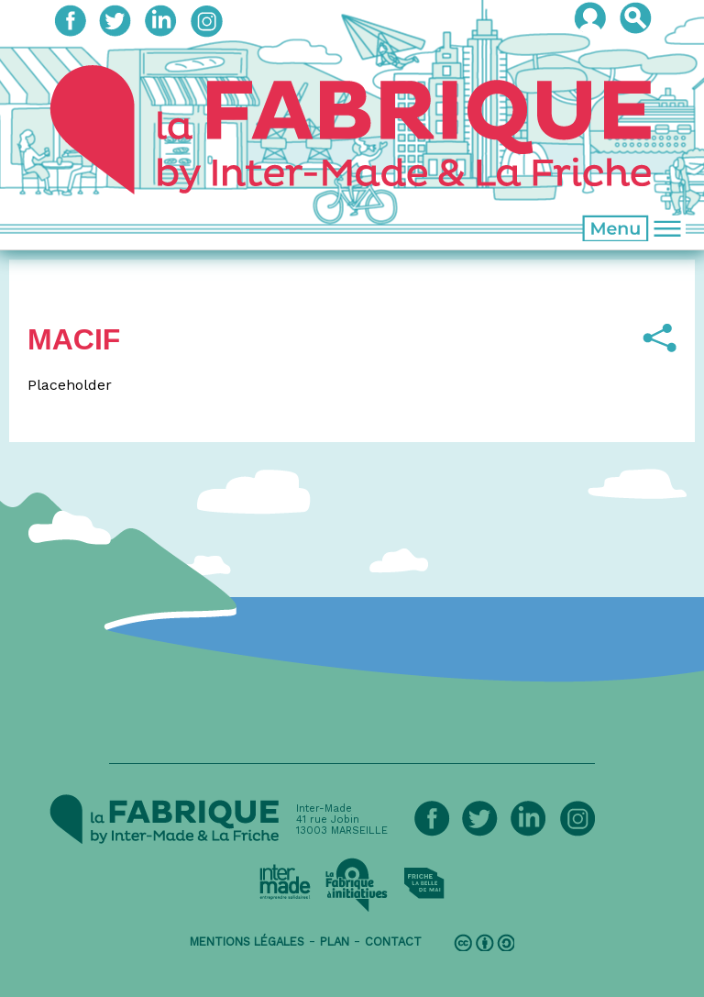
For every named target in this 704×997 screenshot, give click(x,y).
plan (334, 941)
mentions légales (247, 941)
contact (393, 941)
